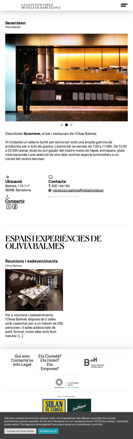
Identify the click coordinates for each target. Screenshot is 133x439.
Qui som (22, 356)
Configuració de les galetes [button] (20, 431)
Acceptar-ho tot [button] (48, 431)
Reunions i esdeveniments (31, 261)
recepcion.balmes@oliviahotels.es (78, 190)
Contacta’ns (22, 360)
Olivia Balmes (13, 27)
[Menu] (124, 5)
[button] (61, 124)
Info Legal (22, 364)
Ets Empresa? (50, 366)
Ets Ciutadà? (49, 356)
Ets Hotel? (49, 360)
